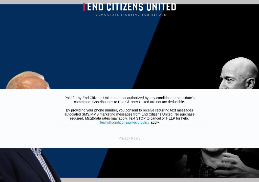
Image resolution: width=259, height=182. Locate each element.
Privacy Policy (129, 138)
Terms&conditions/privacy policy (124, 122)
